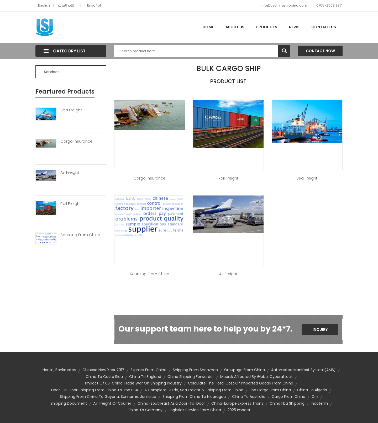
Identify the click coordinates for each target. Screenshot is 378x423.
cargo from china (288, 396)
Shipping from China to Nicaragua (194, 396)
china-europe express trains (237, 403)
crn (315, 396)
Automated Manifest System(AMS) (303, 369)
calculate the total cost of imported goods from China (240, 383)
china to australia (248, 396)
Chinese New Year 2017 (103, 369)
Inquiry (320, 329)
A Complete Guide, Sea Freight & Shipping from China (193, 390)
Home (208, 27)
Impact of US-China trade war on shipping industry (133, 383)
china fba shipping (287, 403)
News (294, 27)
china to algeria (312, 390)
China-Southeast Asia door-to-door (171, 403)
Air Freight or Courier (112, 403)
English (44, 5)
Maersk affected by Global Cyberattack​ (256, 376)
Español (94, 5)
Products (266, 27)
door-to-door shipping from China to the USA (94, 390)
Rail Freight (70, 203)
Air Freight (69, 172)
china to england (145, 376)
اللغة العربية (65, 5)
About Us (234, 27)
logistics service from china (195, 410)
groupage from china (244, 369)
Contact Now (320, 50)
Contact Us (323, 27)
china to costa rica (104, 376)
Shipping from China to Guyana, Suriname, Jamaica (108, 396)
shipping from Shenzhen (195, 369)
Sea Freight (71, 110)
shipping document (68, 403)
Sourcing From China (80, 234)
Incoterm (319, 403)
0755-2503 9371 (329, 5)
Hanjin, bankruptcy (59, 369)
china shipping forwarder (190, 376)
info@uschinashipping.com (284, 5)
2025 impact (238, 410)
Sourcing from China (149, 273)
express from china (148, 369)
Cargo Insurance (76, 141)
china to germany (145, 410)
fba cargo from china (270, 390)
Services (52, 71)
